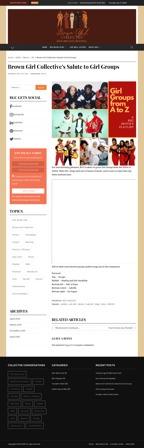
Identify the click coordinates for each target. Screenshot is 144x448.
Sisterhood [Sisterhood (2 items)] (32, 271)
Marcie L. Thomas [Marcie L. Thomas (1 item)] (21, 249)
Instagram (17, 115)
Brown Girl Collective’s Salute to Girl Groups (114, 384)
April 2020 (15, 318)
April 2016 (15, 336)
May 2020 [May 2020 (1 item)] (17, 257)
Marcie (43, 74)
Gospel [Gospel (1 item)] (15, 242)
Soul (103, 304)
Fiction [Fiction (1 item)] (15, 234)
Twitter (15, 139)
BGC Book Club (58, 47)
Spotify (111, 304)
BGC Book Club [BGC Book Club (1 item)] (19, 220)
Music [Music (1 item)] (31, 257)
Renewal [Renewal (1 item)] (16, 271)
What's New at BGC (59, 389)
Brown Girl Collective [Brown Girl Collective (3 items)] (22, 227)
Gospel (64, 304)
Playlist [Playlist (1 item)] (16, 264)
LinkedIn (16, 123)
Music (81, 304)
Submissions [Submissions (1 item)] (18, 286)
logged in (69, 345)
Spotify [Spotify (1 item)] (26, 279)
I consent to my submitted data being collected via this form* (26, 180)
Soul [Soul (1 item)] (14, 279)
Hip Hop (72, 304)
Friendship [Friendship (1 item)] (30, 234)
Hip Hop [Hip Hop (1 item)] (29, 242)
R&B (97, 304)
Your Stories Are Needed (120, 328)
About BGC (95, 47)
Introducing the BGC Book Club (88, 3)
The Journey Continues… (67, 328)
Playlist (90, 304)
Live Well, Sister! (78, 47)
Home (44, 47)
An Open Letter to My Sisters (107, 394)
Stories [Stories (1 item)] (39, 279)
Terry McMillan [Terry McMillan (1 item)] (20, 293)
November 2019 (17, 330)
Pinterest (16, 131)
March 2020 (15, 324)
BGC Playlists (69, 300)
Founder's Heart (58, 384)
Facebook (15, 106)
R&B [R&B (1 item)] (28, 264)
